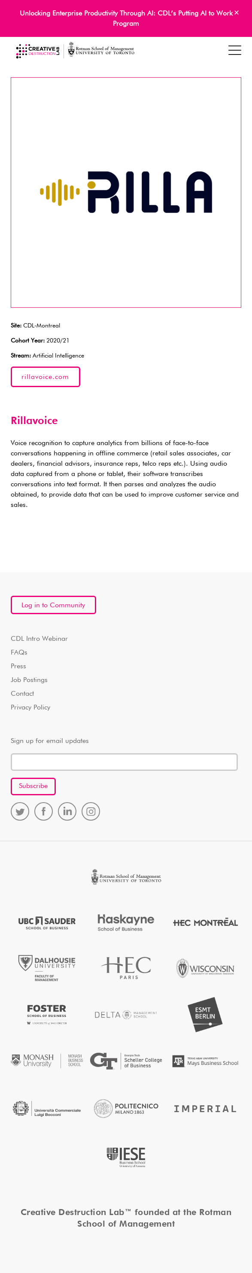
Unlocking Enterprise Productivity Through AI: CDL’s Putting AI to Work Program (126, 18)
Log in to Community (53, 605)
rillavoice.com (45, 377)
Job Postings (29, 680)
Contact (22, 694)
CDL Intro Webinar (39, 639)
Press (18, 666)
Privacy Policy (30, 707)
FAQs (19, 652)
